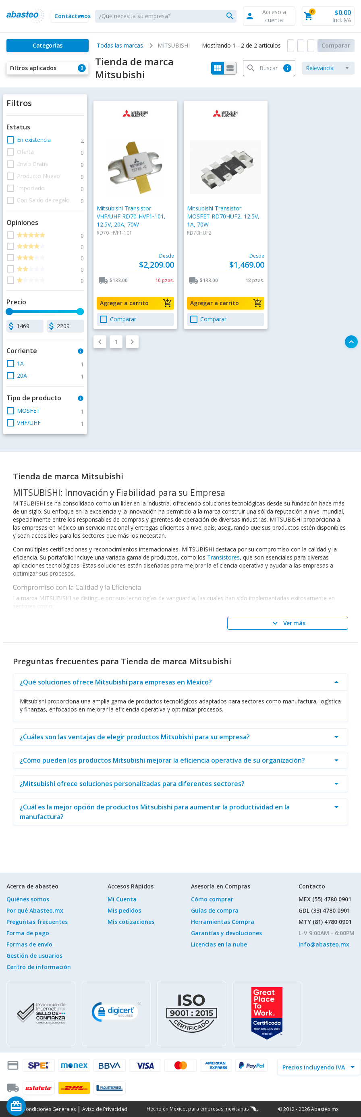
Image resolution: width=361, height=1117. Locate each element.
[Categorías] (47, 45)
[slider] (9, 311)
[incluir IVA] (314, 1067)
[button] (70, 16)
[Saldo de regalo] (40, 1106)
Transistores (223, 557)
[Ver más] (287, 623)
